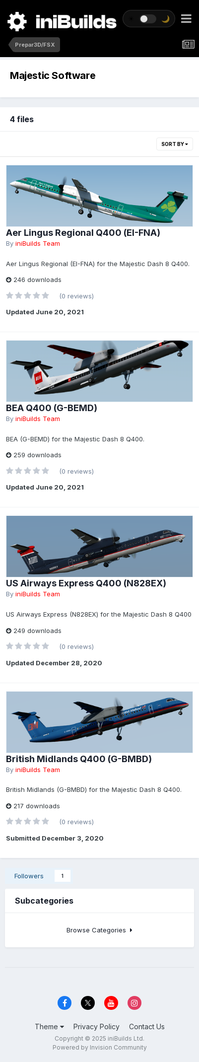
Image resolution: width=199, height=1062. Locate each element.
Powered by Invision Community (100, 1047)
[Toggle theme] (149, 18)
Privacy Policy (96, 1026)
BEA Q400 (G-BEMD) (51, 408)
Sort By (174, 144)
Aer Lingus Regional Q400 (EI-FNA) (83, 232)
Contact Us (147, 1026)
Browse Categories (99, 930)
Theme (49, 1026)
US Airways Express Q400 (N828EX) (86, 583)
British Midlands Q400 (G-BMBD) (79, 759)
